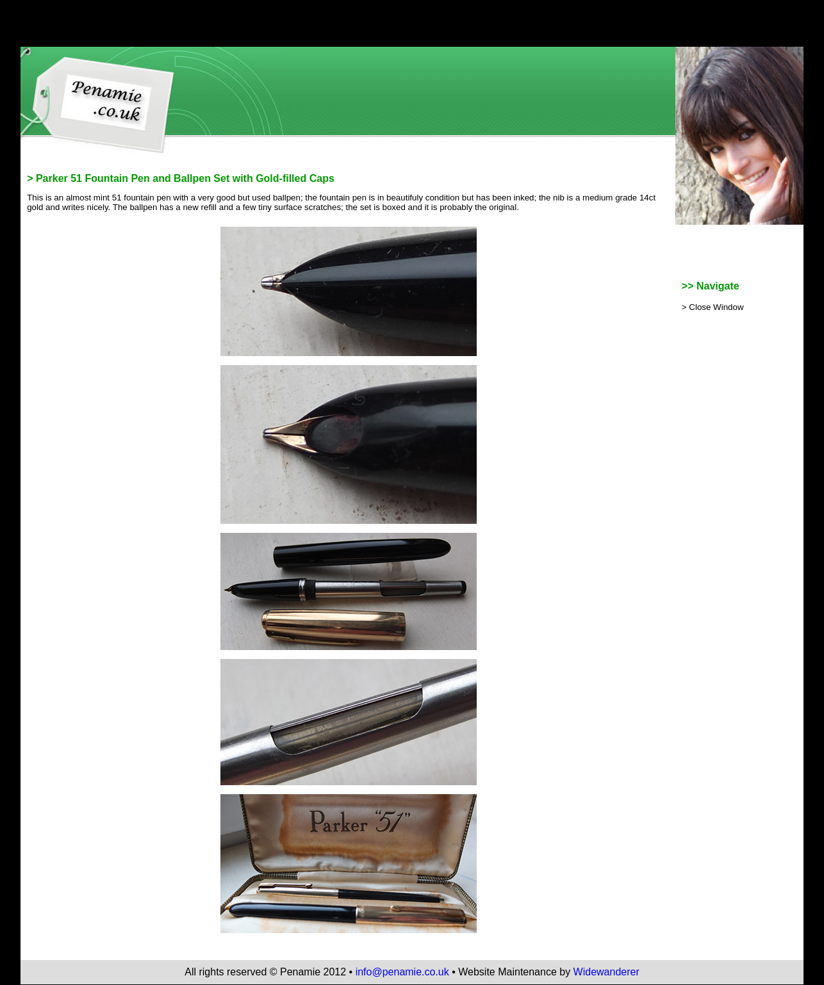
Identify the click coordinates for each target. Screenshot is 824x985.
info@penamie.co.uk (402, 971)
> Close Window (713, 307)
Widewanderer (606, 971)
